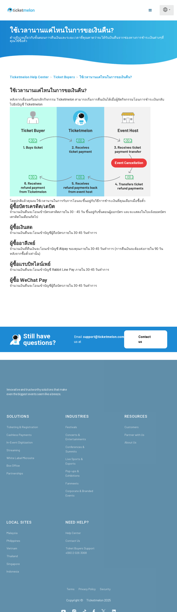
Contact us (144, 339)
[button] (150, 10)
